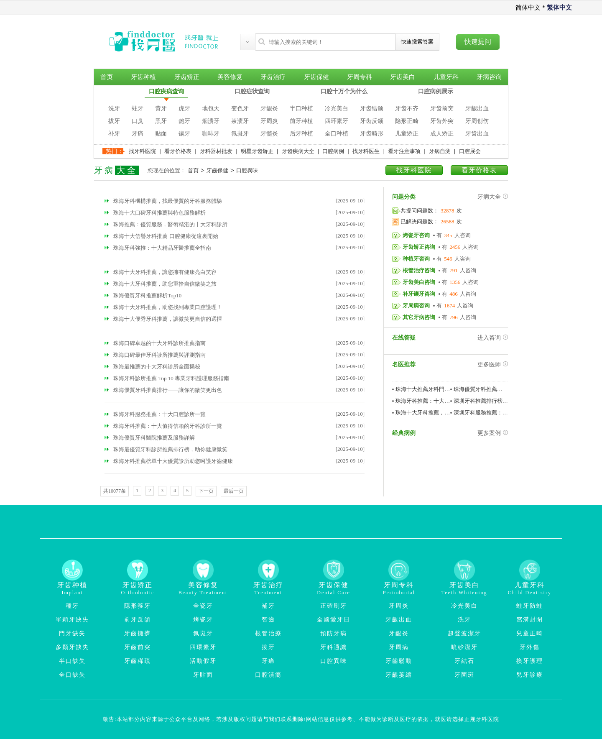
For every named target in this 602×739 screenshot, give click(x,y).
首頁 (193, 170)
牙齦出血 (398, 619)
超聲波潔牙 (464, 633)
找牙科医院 (142, 151)
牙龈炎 (269, 108)
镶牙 (184, 133)
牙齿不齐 (406, 108)
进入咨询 (492, 338)
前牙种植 (301, 121)
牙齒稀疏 (137, 661)
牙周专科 (359, 77)
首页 (106, 77)
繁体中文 (559, 7)
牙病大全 (492, 197)
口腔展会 (470, 151)
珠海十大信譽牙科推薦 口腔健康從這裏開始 (161, 236)
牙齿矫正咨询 (419, 247)
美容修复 (229, 77)
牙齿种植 (143, 77)
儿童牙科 (446, 77)
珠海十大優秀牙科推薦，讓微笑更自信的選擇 (163, 319)
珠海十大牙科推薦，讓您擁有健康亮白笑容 (161, 272)
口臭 (137, 121)
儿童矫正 (406, 133)
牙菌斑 (464, 675)
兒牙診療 (529, 675)
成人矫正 (442, 133)
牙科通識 (333, 647)
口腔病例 (333, 151)
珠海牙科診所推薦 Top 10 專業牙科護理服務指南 (167, 378)
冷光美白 (336, 108)
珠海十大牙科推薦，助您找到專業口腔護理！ (163, 307)
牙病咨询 (489, 77)
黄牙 (161, 108)
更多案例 (492, 433)
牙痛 (137, 133)
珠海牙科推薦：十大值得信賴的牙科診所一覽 (163, 426)
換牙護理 (529, 661)
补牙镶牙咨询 (419, 294)
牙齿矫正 (186, 77)
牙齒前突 (137, 647)
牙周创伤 (477, 121)
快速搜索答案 (417, 41)
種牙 (72, 606)
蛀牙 (137, 108)
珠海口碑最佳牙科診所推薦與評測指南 (155, 355)
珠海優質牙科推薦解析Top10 (143, 295)
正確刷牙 (333, 606)
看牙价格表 (177, 151)
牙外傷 (530, 647)
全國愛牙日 (333, 619)
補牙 (268, 606)
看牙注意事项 (404, 151)
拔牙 (114, 121)
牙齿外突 (442, 121)
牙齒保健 (217, 170)
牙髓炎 (269, 133)
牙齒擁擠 (137, 633)
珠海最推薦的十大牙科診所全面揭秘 (152, 366)
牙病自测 (440, 151)
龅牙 (184, 121)
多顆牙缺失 (72, 647)
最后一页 (234, 491)
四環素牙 (203, 647)
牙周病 (399, 647)
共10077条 (114, 491)
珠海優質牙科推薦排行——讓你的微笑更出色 (163, 390)
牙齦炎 (399, 633)
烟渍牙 (210, 121)
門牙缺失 (72, 633)
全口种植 (336, 133)
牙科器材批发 (216, 151)
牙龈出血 (477, 108)
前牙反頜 (137, 619)
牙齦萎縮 (398, 675)
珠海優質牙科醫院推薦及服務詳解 (150, 438)
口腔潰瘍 (268, 675)
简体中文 (528, 7)
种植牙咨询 (416, 259)
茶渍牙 (240, 121)
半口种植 (301, 108)
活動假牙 (203, 661)
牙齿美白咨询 (419, 282)
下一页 (206, 491)
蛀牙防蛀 (529, 606)
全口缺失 (72, 675)
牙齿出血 (477, 133)
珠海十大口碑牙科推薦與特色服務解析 (155, 213)
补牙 (114, 133)
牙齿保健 (316, 77)
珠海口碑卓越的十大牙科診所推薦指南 (155, 343)
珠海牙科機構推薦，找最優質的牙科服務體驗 (163, 201)
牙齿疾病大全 (298, 151)
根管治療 (268, 633)
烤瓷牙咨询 (416, 235)
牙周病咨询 (416, 305)
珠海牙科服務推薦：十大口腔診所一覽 (155, 414)
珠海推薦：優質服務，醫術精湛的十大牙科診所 (166, 224)
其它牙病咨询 (419, 317)
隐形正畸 (406, 121)
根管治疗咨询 (419, 270)
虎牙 (184, 108)
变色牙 (240, 108)
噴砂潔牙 (464, 647)
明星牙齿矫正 (257, 151)
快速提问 (477, 41)
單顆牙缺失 (72, 619)
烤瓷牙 (203, 619)
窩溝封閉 (529, 619)
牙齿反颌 (371, 121)
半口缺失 (72, 661)
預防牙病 (333, 633)
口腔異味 (247, 170)
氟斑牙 (240, 133)
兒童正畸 (529, 633)
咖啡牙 (210, 133)
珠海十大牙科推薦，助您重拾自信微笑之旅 (161, 284)
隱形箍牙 (137, 606)
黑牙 (161, 121)
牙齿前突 (442, 108)
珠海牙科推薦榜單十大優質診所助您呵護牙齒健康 (169, 461)
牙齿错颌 (371, 108)
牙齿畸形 (371, 133)
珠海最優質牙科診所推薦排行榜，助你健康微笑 (166, 449)
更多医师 (492, 364)
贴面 (161, 133)
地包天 (210, 108)
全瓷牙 (203, 606)
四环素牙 (336, 121)
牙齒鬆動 (398, 661)
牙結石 (464, 661)
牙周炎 (269, 121)
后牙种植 (301, 133)
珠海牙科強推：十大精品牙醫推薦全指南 (158, 248)
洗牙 (114, 108)
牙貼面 (203, 675)
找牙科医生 (366, 151)
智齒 (268, 619)
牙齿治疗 (273, 77)
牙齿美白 (402, 77)
